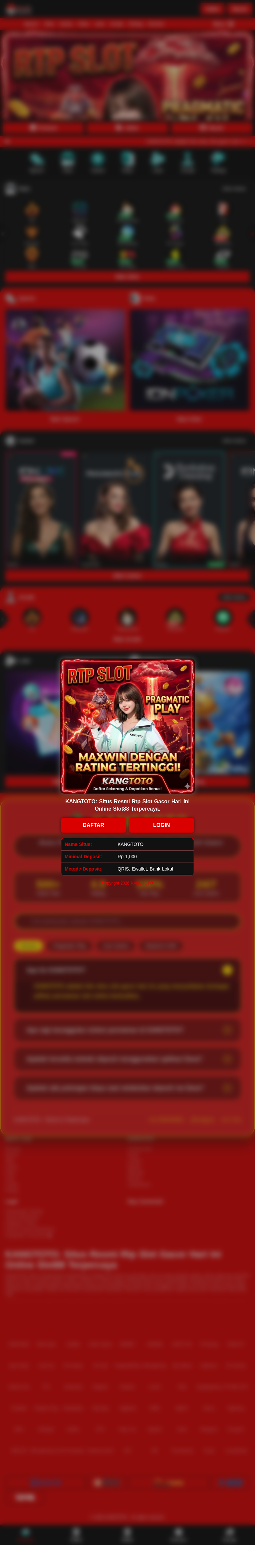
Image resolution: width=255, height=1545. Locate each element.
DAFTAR (93, 825)
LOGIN (161, 825)
